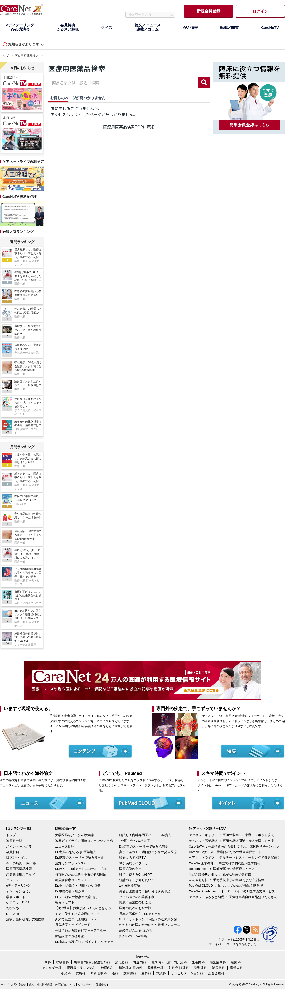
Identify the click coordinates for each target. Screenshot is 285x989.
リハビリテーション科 (187, 973)
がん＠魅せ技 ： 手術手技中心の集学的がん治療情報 (226, 880)
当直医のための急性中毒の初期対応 (80, 874)
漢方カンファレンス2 (70, 863)
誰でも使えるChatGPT (135, 874)
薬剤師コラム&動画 (133, 936)
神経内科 (107, 968)
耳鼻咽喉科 (99, 973)
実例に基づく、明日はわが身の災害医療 (148, 852)
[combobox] (123, 82)
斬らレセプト (64, 902)
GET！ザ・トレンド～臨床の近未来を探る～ (150, 919)
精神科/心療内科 (130, 968)
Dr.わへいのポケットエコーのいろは (81, 869)
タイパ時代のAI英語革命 (136, 897)
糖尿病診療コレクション (72, 880)
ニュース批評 (64, 846)
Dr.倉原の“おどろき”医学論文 (75, 852)
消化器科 (121, 962)
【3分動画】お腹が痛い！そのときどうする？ (86, 908)
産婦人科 (236, 968)
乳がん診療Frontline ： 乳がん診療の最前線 (220, 874)
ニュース (12, 880)
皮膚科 (80, 973)
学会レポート (15, 897)
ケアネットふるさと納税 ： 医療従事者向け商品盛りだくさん (233, 897)
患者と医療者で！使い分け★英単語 (145, 891)
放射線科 (129, 973)
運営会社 (101, 984)
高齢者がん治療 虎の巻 (135, 930)
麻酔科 (146, 973)
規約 (31, 984)
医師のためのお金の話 (135, 908)
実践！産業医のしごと (135, 902)
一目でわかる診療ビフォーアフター (80, 930)
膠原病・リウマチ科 (81, 968)
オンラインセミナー (20, 891)
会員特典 (12, 852)
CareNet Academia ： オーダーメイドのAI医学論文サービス (232, 891)
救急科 (161, 973)
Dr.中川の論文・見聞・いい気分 (78, 885)
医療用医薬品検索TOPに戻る (129, 127)
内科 (47, 962)
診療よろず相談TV (132, 857)
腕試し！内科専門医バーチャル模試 (145, 835)
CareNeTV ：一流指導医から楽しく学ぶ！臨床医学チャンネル (234, 846)
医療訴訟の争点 (130, 869)
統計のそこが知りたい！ (136, 880)
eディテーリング (18, 885)
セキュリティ (85, 984)
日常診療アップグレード (72, 925)
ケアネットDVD (17, 902)
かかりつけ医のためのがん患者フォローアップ (150, 925)
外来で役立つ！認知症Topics (75, 919)
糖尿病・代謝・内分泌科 (169, 962)
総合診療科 (216, 973)
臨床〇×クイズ (16, 857)
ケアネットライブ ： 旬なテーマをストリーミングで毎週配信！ (234, 857)
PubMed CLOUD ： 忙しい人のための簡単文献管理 (226, 885)
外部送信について (65, 984)
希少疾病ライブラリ (133, 863)
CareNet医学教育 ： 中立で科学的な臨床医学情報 (224, 863)
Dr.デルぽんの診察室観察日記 (76, 897)
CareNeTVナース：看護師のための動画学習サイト (225, 852)
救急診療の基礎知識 (69, 936)
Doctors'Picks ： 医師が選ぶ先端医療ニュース (222, 869)
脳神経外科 (155, 968)
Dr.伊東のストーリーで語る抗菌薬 (143, 846)
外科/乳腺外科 (179, 968)
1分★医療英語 (129, 885)
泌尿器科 (218, 968)
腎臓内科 (139, 962)
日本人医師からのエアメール (140, 914)
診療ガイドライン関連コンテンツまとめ (84, 841)
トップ (4, 56)
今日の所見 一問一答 (21, 863)
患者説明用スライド (20, 874)
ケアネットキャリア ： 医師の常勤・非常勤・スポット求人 (231, 835)
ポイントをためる (19, 846)
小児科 (66, 973)
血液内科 (198, 962)
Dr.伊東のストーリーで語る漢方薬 (79, 857)
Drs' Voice (13, 914)
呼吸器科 (62, 962)
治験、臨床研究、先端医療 (25, 919)
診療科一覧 (14, 841)
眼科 (115, 973)
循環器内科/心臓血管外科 (92, 962)
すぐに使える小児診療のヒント (77, 914)
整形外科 (200, 968)
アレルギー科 (51, 968)
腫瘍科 (236, 962)
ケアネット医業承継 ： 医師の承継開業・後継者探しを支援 (231, 841)
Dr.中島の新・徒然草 (70, 891)
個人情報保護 (44, 984)
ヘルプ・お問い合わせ (13, 984)
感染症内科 (218, 962)
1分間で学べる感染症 (134, 841)
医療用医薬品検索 (26, 56)
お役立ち (12, 908)
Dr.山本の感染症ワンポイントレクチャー (84, 942)
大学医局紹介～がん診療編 (74, 835)
